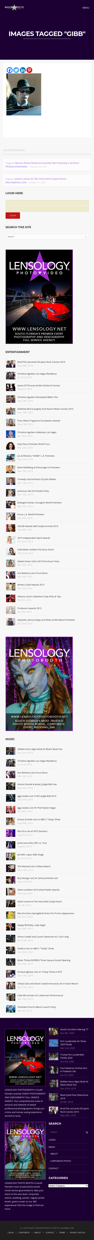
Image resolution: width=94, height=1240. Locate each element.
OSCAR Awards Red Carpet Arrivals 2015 (37, 526)
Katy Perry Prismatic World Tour (33, 444)
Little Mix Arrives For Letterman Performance (40, 995)
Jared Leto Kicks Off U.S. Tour (32, 842)
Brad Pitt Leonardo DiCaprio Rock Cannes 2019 (41, 361)
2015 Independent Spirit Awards (33, 537)
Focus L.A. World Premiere (30, 514)
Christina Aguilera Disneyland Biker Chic (37, 397)
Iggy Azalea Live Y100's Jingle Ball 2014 (36, 796)
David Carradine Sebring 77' (74, 1029)
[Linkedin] (23, 70)
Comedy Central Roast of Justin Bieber (36, 479)
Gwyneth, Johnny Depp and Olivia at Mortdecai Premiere (46, 619)
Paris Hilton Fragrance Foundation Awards (38, 420)
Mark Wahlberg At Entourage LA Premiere (38, 467)
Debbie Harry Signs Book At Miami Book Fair (39, 749)
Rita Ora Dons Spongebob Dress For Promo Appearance (45, 913)
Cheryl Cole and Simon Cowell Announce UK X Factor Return (47, 983)
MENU (52, 1146)
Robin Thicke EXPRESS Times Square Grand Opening (43, 960)
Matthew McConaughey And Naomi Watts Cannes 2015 (45, 408)
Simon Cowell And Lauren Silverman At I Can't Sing (43, 936)
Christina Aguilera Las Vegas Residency (37, 373)
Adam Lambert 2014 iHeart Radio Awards (38, 889)
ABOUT (54, 1153)
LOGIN (52, 1139)
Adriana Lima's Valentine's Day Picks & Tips (39, 596)
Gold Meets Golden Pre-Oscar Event (35, 549)
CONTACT (54, 1168)
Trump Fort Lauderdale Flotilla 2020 (72, 1056)
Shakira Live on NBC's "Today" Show (35, 948)
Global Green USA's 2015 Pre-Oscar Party (38, 561)
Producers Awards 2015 (29, 608)
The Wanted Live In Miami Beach (34, 866)
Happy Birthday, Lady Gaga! (31, 925)
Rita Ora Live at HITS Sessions (32, 831)
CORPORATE (24, 1232)
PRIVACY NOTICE (77, 1232)
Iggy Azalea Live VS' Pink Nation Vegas (36, 807)
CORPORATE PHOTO (60, 1160)
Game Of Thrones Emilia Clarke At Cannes (38, 385)
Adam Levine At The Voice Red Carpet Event (39, 901)
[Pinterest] (29, 70)
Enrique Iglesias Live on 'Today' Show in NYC (39, 971)
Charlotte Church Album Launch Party (36, 1006)
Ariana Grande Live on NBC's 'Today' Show (38, 819)
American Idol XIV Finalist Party (33, 490)
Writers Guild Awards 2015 (31, 584)
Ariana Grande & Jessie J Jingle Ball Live (37, 784)
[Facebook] (10, 70)
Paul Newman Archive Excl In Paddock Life (73, 1070)
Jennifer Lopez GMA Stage (30, 854)
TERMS (62, 1232)
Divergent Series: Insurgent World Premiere (39, 502)
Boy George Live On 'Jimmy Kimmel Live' (37, 878)
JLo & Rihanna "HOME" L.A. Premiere (36, 455)
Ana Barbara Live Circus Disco (32, 573)
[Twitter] (16, 70)
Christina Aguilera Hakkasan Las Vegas (37, 432)
